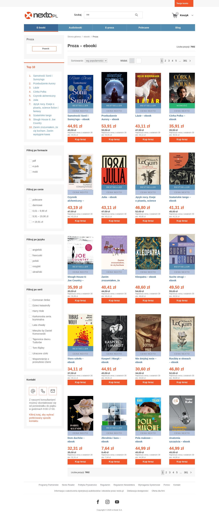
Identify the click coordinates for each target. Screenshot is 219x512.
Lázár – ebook (143, 115)
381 (185, 60)
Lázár (36, 87)
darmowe (37, 205)
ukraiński (37, 271)
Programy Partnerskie (49, 485)
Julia (35, 100)
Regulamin (105, 485)
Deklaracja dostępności (137, 491)
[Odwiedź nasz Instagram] (107, 502)
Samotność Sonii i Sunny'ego (42, 77)
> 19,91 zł (38, 221)
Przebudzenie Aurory (44, 83)
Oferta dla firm (158, 491)
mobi (35, 171)
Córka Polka (39, 91)
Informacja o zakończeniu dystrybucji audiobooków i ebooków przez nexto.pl (89, 491)
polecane (37, 199)
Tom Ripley (38, 347)
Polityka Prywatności (87, 485)
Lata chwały (39, 325)
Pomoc (167, 485)
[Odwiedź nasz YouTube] (117, 502)
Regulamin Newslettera (124, 485)
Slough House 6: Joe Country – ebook (77, 280)
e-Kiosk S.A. (117, 510)
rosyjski (37, 266)
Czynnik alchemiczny (44, 95)
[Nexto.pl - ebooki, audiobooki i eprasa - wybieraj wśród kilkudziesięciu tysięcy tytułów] (41, 15)
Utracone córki (40, 353)
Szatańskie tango (42, 115)
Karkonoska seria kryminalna (42, 318)
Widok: (124, 60)
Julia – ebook (109, 197)
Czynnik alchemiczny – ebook (76, 201)
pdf (34, 160)
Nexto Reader (68, 485)
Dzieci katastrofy (41, 305)
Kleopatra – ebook (145, 276)
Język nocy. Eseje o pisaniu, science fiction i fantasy (45, 108)
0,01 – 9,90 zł (40, 210)
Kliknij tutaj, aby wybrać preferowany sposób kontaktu (41, 417)
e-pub (36, 166)
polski (36, 261)
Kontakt (176, 485)
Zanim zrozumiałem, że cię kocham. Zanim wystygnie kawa (45, 131)
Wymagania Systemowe (149, 485)
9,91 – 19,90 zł (40, 216)
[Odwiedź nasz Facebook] (98, 502)
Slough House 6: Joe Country (44, 121)
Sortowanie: (77, 60)
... (180, 60)
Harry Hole (38, 311)
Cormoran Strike (41, 300)
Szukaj (77, 14)
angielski (37, 249)
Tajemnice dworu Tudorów (41, 341)
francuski (37, 255)
